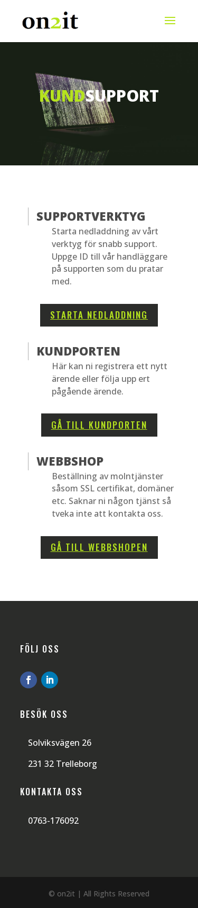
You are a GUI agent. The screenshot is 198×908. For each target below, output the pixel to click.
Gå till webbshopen (99, 547)
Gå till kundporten (99, 424)
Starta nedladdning (99, 314)
